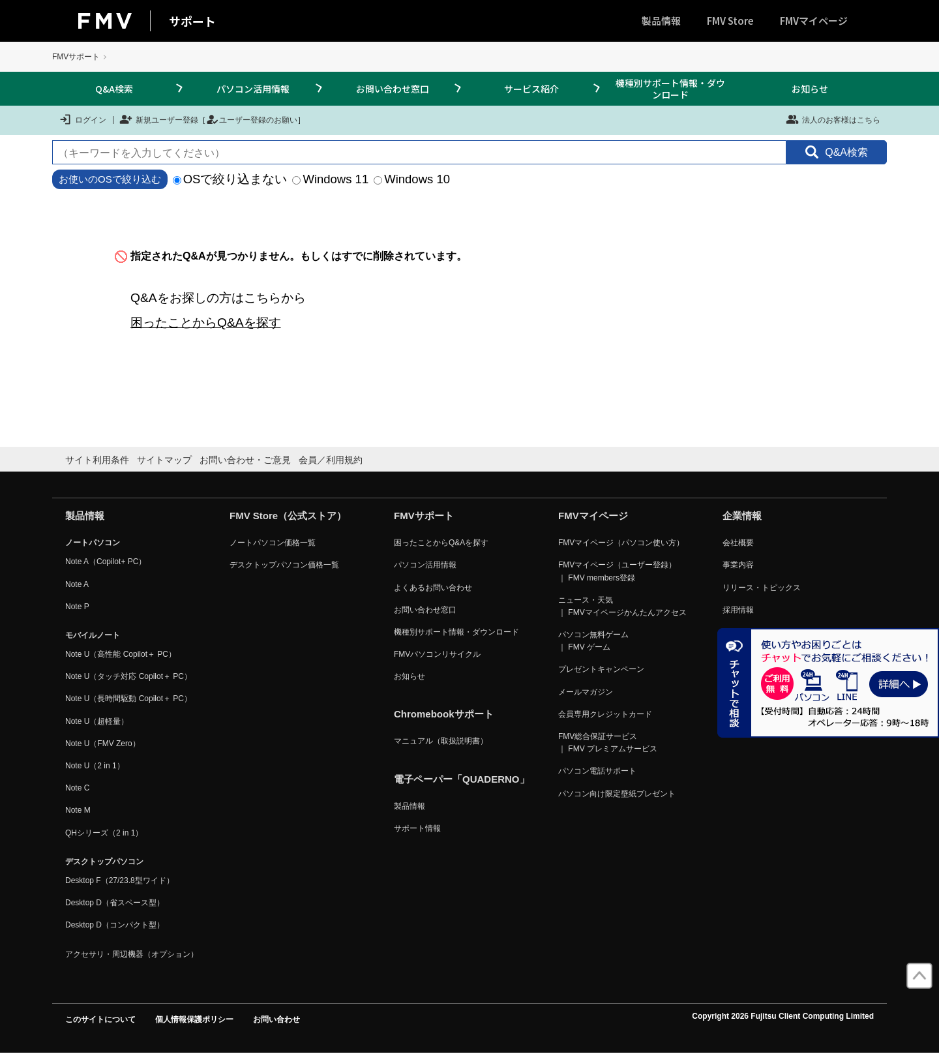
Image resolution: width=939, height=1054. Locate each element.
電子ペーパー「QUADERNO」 (461, 779)
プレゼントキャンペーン (601, 669)
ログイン (82, 119)
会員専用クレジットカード (605, 714)
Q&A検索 (114, 88)
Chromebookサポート (444, 713)
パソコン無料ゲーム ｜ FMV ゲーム (593, 641)
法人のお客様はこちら (833, 119)
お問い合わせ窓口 (392, 88)
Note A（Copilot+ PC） (105, 561)
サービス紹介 (531, 88)
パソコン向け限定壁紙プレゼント (617, 793)
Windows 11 (330, 179)
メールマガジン (585, 692)
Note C (77, 787)
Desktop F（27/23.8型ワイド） (119, 880)
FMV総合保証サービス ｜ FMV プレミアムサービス (607, 742)
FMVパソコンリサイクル (437, 654)
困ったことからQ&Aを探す (205, 322)
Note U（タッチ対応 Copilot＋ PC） (128, 676)
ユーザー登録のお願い (251, 119)
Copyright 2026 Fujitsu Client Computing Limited (783, 1016)
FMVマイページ (814, 20)
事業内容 (738, 564)
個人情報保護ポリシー (194, 1019)
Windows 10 (412, 179)
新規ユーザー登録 (158, 119)
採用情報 (738, 609)
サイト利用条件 (97, 460)
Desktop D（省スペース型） (114, 902)
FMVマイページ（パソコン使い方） (621, 542)
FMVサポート (76, 56)
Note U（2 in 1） (95, 765)
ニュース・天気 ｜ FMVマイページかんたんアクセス (622, 606)
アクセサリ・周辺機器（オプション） (131, 954)
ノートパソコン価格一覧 (273, 542)
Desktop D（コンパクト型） (114, 924)
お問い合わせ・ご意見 (245, 460)
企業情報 (742, 515)
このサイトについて (100, 1019)
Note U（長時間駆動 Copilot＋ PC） (128, 698)
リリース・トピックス (762, 587)
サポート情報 (417, 828)
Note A (77, 584)
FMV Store (730, 20)
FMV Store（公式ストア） (288, 515)
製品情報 (661, 20)
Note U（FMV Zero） (102, 743)
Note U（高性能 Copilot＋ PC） (120, 654)
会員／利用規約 (331, 460)
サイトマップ (164, 460)
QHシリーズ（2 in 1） (104, 832)
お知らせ (810, 88)
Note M (78, 810)
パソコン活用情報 (253, 88)
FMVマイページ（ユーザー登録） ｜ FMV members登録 (617, 571)
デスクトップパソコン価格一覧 (284, 564)
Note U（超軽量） (96, 721)
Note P (77, 606)
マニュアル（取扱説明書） (441, 740)
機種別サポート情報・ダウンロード (670, 88)
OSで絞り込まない (230, 179)
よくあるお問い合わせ (433, 587)
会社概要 (738, 542)
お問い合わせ (276, 1019)
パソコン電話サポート (597, 770)
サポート (192, 20)
